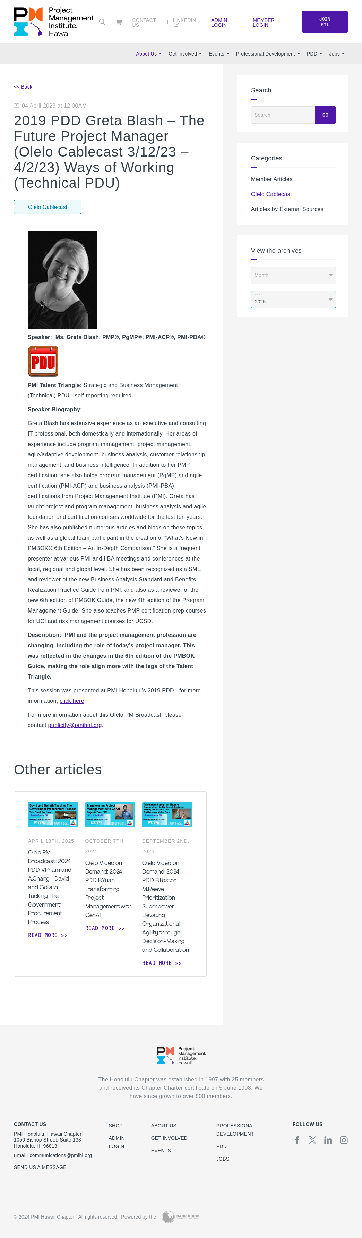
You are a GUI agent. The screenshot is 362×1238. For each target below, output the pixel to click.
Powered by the (138, 1217)
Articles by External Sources (287, 209)
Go (325, 115)
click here (72, 701)
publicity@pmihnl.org (75, 725)
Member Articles (272, 179)
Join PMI (325, 22)
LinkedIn (184, 20)
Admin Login (219, 22)
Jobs (337, 54)
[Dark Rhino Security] (180, 1217)
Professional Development (268, 54)
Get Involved (185, 54)
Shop (116, 1125)
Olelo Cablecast (271, 194)
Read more (43, 935)
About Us (149, 54)
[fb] (297, 1140)
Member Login (264, 22)
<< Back (23, 87)
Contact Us (144, 22)
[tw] (312, 1140)
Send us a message (40, 1167)
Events (219, 54)
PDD (314, 54)
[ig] (343, 1140)
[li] (328, 1140)
